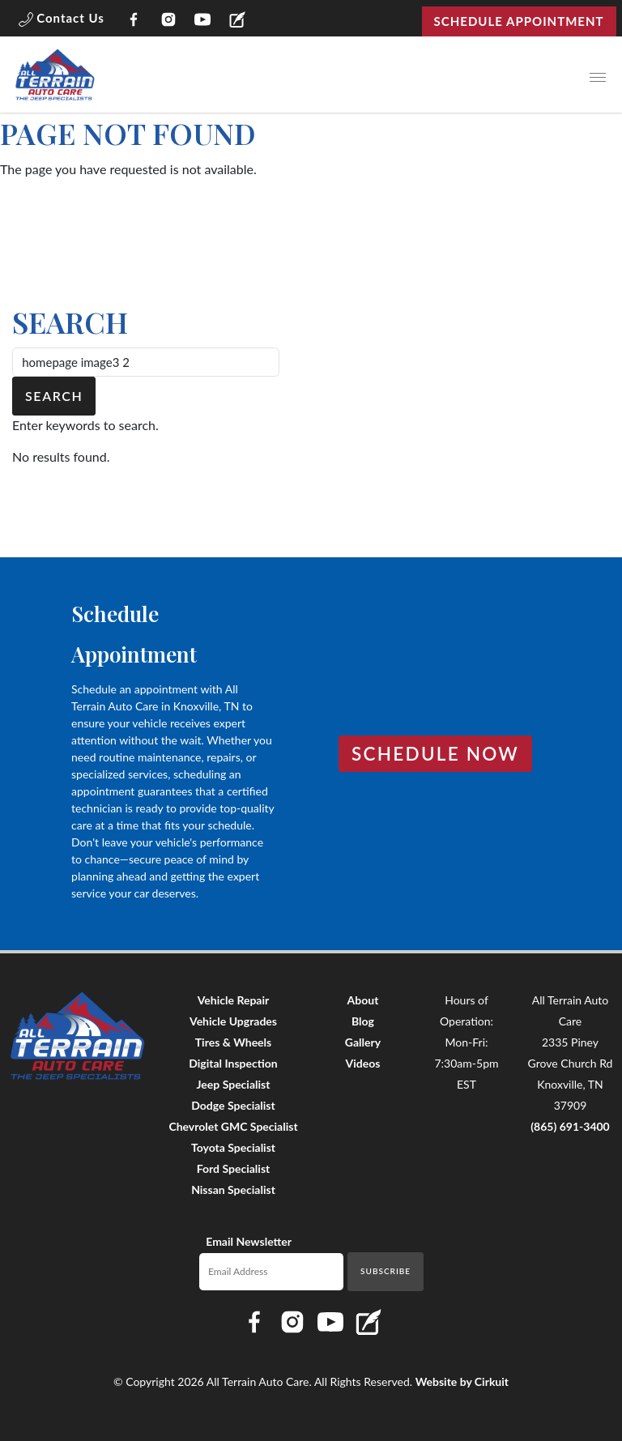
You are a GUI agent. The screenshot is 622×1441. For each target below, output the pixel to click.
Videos (363, 1063)
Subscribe (385, 1271)
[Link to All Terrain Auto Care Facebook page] (134, 21)
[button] (61, 21)
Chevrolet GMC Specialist (232, 1126)
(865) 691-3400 (570, 1126)
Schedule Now (435, 754)
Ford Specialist (234, 1168)
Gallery (363, 1042)
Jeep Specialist (234, 1084)
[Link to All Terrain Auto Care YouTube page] (202, 21)
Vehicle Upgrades (233, 1021)
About (363, 1000)
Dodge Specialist (233, 1105)
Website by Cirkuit (462, 1381)
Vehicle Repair (234, 1000)
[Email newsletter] (271, 1271)
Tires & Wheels (233, 1042)
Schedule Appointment (519, 21)
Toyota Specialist (233, 1147)
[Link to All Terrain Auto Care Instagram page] (168, 21)
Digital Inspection (233, 1063)
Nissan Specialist (233, 1189)
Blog (362, 1021)
